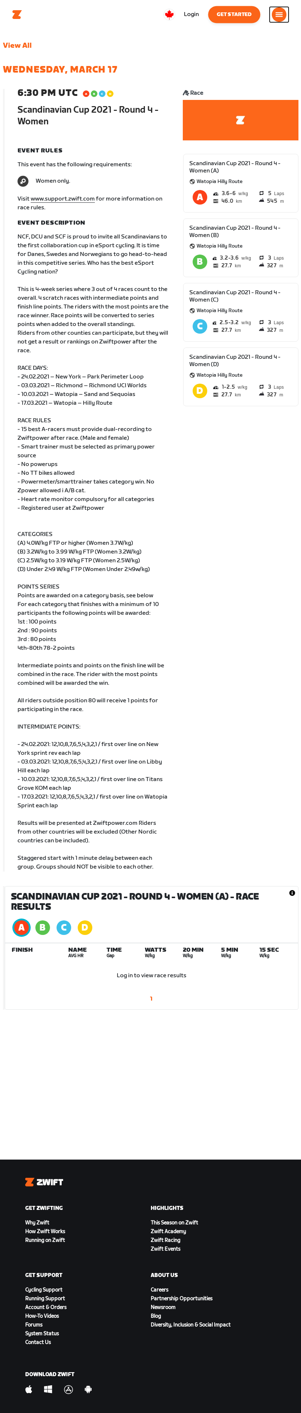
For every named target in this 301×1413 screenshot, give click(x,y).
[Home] (17, 14)
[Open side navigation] (279, 14)
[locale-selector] (169, 14)
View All (17, 45)
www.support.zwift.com (63, 198)
